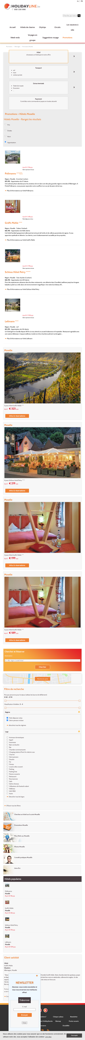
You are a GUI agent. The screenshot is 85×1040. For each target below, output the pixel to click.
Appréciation (11, 142)
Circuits (57, 27)
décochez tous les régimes (17, 725)
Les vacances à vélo (72, 27)
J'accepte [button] (74, 1035)
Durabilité (66, 1025)
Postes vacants (74, 1021)
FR (82, 1)
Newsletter (73, 1017)
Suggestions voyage (50, 37)
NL (78, 1)
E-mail (24, 1007)
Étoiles (9, 131)
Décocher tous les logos (16, 797)
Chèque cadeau (58, 1017)
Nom (9, 136)
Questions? (42, 1017)
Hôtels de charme (27, 27)
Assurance (42, 1025)
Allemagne (17, 46)
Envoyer (24, 1015)
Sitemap (58, 1021)
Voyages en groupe (32, 37)
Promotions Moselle (27, 46)
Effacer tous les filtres (13, 806)
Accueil (12, 27)
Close (24, 1023)
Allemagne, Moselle (10, 970)
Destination (8, 656)
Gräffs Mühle (8, 966)
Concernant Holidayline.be (44, 1021)
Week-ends (15, 37)
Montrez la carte (42, 679)
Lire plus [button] (48, 1037)
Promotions (67, 37)
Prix (8, 125)
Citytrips (42, 27)
